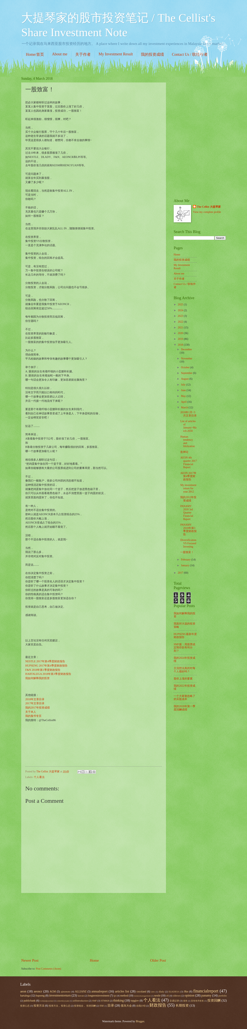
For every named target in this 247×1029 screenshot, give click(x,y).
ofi (167, 995)
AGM (53, 991)
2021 (181, 327)
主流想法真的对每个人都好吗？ (184, 670)
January (185, 565)
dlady (161, 991)
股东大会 (126, 1005)
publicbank (30, 1000)
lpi (115, 995)
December (186, 349)
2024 (181, 310)
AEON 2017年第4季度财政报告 (188, 476)
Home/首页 (35, 54)
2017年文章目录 (34, 703)
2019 (181, 339)
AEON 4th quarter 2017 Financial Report (188, 462)
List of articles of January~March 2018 (188, 426)
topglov (135, 1000)
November (186, 358)
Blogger (140, 1021)
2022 (181, 321)
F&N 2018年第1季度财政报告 (42, 669)
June (184, 390)
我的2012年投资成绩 (188, 499)
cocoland (141, 991)
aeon (23, 991)
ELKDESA (174, 991)
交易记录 (174, 1000)
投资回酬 (214, 1000)
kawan (81, 995)
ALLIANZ (81, 991)
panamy (206, 995)
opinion (190, 995)
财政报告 (157, 1005)
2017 (181, 572)
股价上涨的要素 (183, 678)
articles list (122, 991)
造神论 (184, 452)
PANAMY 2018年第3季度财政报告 (188, 529)
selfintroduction (80, 1000)
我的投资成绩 (152, 54)
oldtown (177, 995)
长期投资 (182, 1005)
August (185, 378)
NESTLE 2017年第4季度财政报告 (45, 661)
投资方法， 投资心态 (59, 1005)
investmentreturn (60, 995)
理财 (102, 1006)
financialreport (205, 991)
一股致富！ (187, 552)
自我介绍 (140, 1005)
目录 (110, 1005)
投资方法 (39, 1005)
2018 (181, 344)
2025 (181, 304)
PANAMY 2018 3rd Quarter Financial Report (186, 512)
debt (153, 991)
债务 (185, 1001)
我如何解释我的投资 (37, 678)
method (124, 995)
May (184, 396)
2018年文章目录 (34, 699)
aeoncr (38, 991)
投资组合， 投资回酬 (85, 1005)
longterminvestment (98, 995)
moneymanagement (142, 996)
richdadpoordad (46, 1001)
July (183, 384)
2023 (181, 315)
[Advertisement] (93, 925)
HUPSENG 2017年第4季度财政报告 (46, 665)
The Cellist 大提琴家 (209, 206)
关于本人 (30, 711)
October (185, 367)
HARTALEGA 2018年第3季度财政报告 (48, 673)
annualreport (99, 991)
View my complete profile (207, 212)
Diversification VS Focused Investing (188, 543)
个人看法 (39, 777)
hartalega (25, 995)
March (185, 407)
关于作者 (83, 54)
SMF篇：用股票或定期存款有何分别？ (184, 647)
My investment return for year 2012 (188, 488)
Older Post (158, 960)
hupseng (40, 995)
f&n (186, 991)
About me (59, 54)
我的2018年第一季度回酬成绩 (184, 708)
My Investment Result (116, 54)
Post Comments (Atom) (48, 968)
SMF (94, 1000)
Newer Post (30, 960)
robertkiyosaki (63, 1001)
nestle (157, 995)
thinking (118, 1000)
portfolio (222, 995)
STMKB (105, 1000)
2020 (181, 333)
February (186, 559)
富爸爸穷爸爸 (197, 1001)
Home (94, 960)
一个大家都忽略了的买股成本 (184, 698)
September (187, 373)
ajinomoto (65, 991)
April (184, 401)
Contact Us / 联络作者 (190, 54)
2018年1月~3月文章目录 (188, 414)
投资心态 (25, 1005)
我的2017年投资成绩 (37, 707)
